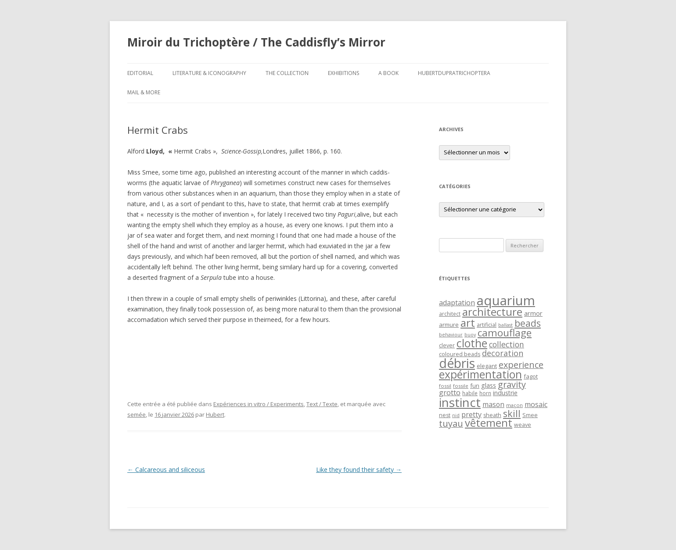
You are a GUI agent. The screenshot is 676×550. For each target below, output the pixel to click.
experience (521, 365)
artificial (486, 325)
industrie (505, 393)
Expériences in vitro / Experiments (258, 404)
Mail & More (143, 92)
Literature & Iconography (209, 73)
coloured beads (459, 354)
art (467, 322)
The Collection (287, 73)
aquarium (506, 300)
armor (533, 313)
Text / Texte (322, 404)
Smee (530, 415)
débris (457, 363)
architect (449, 313)
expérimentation (480, 374)
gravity (512, 384)
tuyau (451, 423)
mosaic (536, 404)
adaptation (457, 302)
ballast (505, 325)
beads (527, 323)
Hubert (215, 414)
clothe (472, 343)
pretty (471, 414)
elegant (487, 366)
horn (485, 392)
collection (506, 344)
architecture (492, 312)
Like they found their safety (359, 469)
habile (470, 392)
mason (493, 404)
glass (488, 385)
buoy (470, 335)
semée (136, 414)
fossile (460, 385)
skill (512, 413)
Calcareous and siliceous (166, 469)
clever (447, 345)
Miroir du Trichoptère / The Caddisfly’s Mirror (256, 42)
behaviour (451, 335)
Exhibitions (343, 73)
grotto (449, 392)
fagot (531, 376)
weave (522, 425)
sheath (492, 415)
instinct (460, 402)
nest (444, 415)
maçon (514, 405)
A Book (388, 73)
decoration (502, 353)
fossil (445, 385)
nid (456, 415)
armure (449, 325)
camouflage (505, 332)
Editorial (140, 73)
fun (474, 385)
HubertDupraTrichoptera (454, 73)
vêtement (488, 423)
